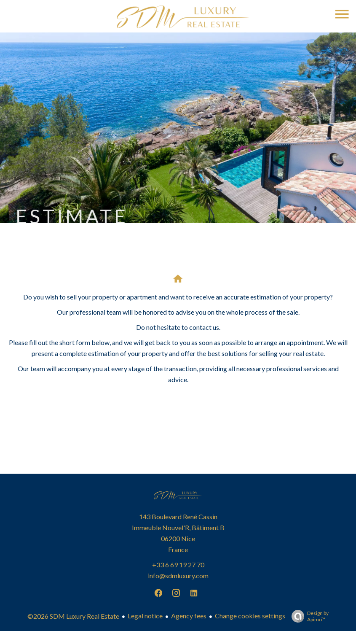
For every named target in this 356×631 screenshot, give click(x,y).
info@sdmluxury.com (178, 576)
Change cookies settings (250, 616)
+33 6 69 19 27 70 (178, 565)
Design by (308, 616)
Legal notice (145, 616)
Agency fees (188, 616)
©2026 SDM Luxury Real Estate (73, 616)
